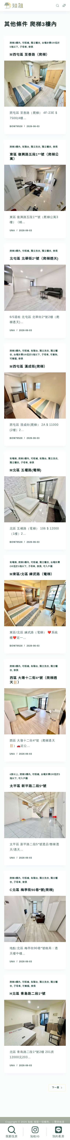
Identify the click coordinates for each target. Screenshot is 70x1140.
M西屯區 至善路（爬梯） (29, 54)
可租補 (25, 43)
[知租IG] (35, 1132)
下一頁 (57, 1087)
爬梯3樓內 (15, 43)
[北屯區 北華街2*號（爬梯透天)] (35, 288)
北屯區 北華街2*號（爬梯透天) (34, 258)
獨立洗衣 (35, 147)
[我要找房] (11, 1132)
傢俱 (31, 47)
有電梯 (13, 458)
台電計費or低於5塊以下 (27, 354)
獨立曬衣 (35, 43)
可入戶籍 (48, 566)
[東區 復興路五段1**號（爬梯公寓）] (35, 188)
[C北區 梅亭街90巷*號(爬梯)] (35, 919)
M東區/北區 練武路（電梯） (32, 574)
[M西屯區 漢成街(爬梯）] (35, 395)
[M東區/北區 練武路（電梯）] (35, 603)
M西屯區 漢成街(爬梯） (28, 366)
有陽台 (25, 147)
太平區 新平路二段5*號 (28, 786)
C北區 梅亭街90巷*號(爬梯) (32, 890)
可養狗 (53, 354)
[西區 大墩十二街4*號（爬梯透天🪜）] (35, 711)
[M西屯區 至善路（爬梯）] (35, 84)
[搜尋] (57, 5)
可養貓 (13, 358)
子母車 (23, 47)
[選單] (64, 5)
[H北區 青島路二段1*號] (35, 1023)
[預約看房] (58, 1132)
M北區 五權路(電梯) (25, 470)
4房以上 (14, 774)
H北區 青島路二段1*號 (28, 994)
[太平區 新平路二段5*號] (35, 815)
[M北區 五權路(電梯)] (35, 499)
